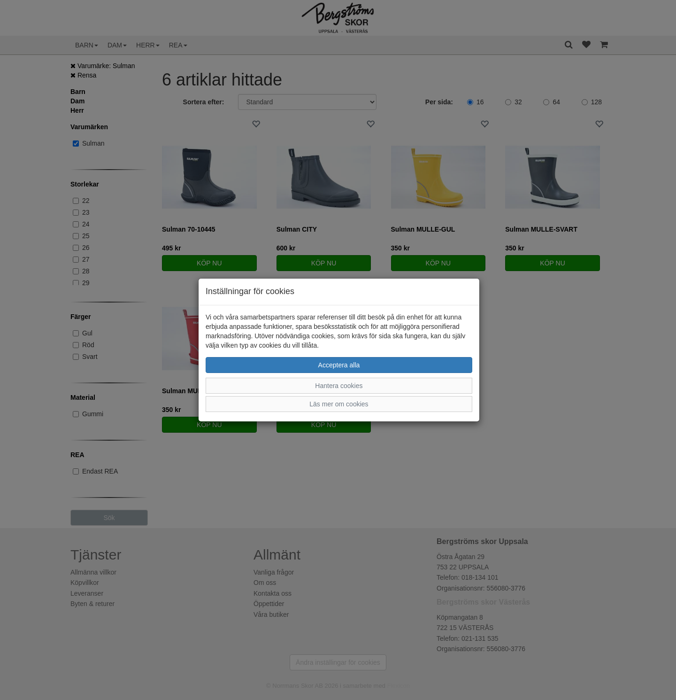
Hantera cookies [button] (338, 385)
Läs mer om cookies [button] (338, 404)
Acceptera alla (339, 365)
